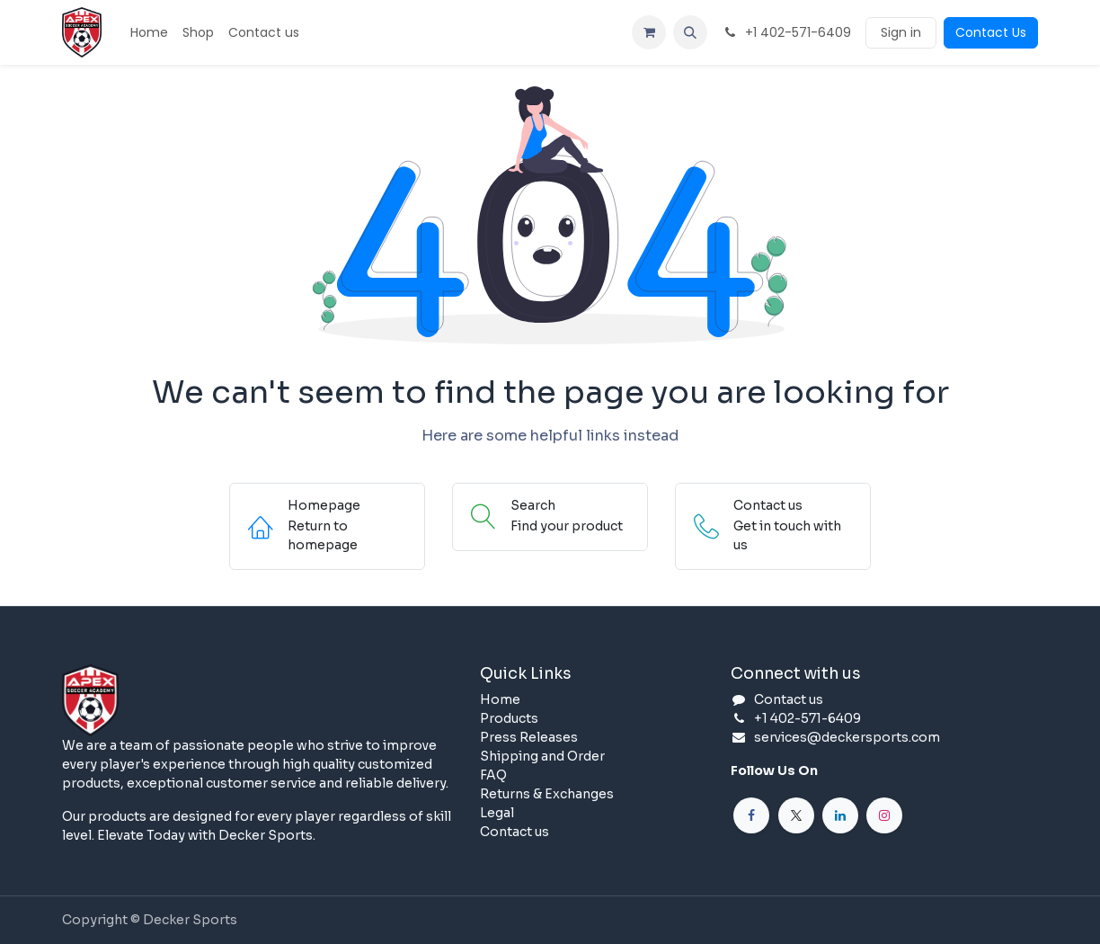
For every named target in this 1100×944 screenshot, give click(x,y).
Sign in (901, 32)
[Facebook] (751, 815)
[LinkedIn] (840, 815)
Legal (497, 813)
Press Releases (529, 737)
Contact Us (990, 32)
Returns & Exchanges (547, 794)
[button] (690, 32)
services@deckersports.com (847, 737)
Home (500, 699)
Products (509, 718)
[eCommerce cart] (649, 32)
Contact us (514, 832)
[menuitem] (149, 32)
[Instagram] (884, 815)
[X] (796, 815)
